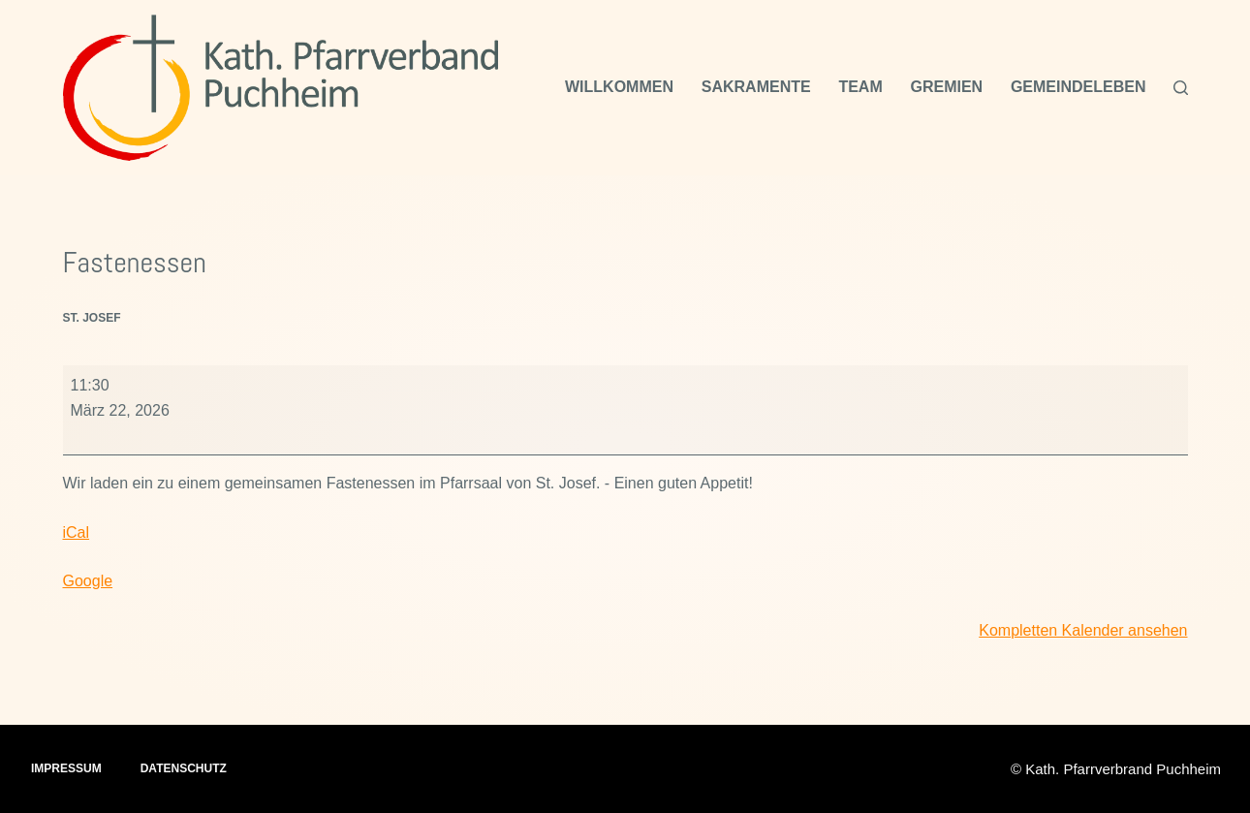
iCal (76, 532)
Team (860, 86)
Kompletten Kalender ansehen (1083, 630)
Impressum (66, 768)
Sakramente (756, 86)
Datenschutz (184, 768)
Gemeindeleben (1078, 86)
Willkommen (619, 86)
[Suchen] (1180, 87)
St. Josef (92, 318)
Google (88, 581)
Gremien (946, 86)
